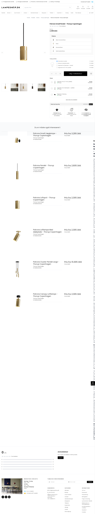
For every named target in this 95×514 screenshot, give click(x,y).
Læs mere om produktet (71, 99)
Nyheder (67, 490)
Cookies (84, 512)
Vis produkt (90, 82)
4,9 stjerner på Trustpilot (85, 1)
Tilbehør (67, 503)
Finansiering (85, 494)
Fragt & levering (86, 498)
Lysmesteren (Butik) (87, 501)
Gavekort (84, 510)
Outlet (66, 509)
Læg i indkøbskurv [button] (75, 74)
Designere (67, 501)
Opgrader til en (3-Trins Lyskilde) (64, 82)
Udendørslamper (69, 498)
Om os (83, 490)
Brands (66, 492)
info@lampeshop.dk (54, 490)
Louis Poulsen (68, 494)
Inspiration (67, 505)
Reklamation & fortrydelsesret (85, 503)
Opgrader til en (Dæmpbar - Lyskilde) (65, 88)
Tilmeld (90, 481)
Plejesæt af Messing (61, 94)
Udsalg (66, 507)
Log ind (60, 457)
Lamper (66, 496)
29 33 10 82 (52, 492)
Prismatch (84, 492)
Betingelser (85, 496)
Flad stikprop (68, 511)
